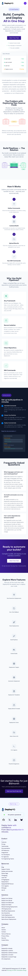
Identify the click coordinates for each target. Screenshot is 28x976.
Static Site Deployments (8, 917)
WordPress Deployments (8, 911)
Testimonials (4, 846)
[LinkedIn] (15, 820)
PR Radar (3, 888)
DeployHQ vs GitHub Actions (9, 952)
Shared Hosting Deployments (9, 907)
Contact (3, 932)
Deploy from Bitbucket (7, 902)
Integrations (4, 852)
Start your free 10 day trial (14, 791)
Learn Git (3, 877)
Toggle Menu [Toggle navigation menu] (25, 3)
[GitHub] (3, 820)
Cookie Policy (5, 940)
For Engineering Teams (7, 859)
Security (3, 938)
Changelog (4, 875)
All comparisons (5, 959)
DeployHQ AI (4, 882)
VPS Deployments (6, 909)
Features (3, 842)
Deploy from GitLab (6, 900)
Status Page (4, 873)
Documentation (5, 848)
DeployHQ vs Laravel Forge (8, 957)
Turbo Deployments (6, 915)
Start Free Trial (14, 38)
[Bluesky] (21, 820)
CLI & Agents (5, 886)
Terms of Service (6, 934)
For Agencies (5, 857)
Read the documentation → (8, 431)
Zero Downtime (5, 913)
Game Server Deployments (8, 919)
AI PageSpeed (5, 879)
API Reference (5, 850)
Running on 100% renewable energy (16, 970)
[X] (9, 820)
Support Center (5, 869)
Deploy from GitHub (6, 898)
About (3, 927)
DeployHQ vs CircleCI (7, 955)
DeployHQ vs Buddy (6, 948)
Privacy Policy (5, 936)
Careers (3, 929)
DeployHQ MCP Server (7, 884)
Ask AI (3, 890)
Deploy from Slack (6, 904)
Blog (2, 867)
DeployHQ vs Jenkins (7, 950)
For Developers (5, 854)
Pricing (3, 844)
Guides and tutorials (7, 871)
